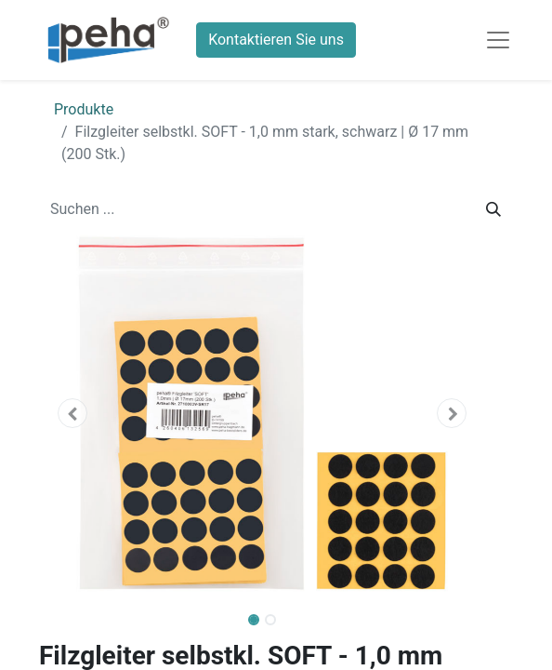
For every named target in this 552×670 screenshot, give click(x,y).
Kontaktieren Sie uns (276, 39)
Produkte (83, 109)
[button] (72, 413)
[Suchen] (493, 209)
